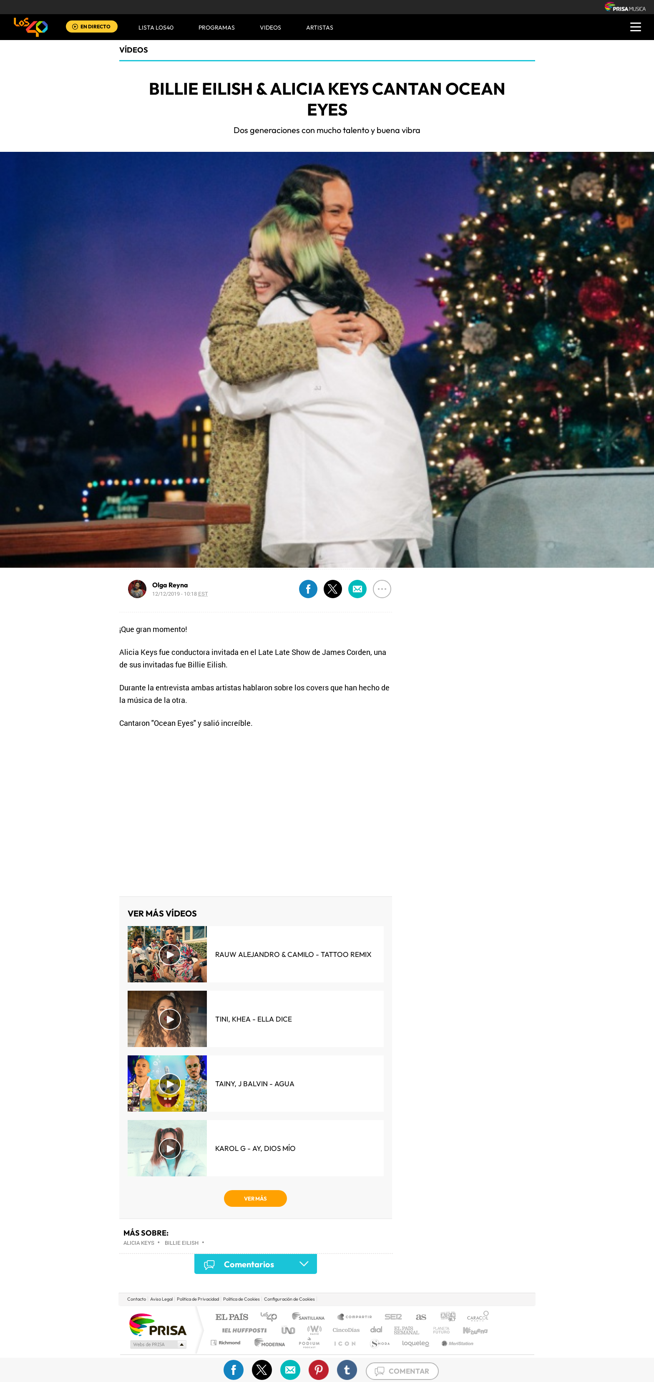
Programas (217, 27)
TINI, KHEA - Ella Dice (253, 1018)
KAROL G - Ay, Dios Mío (255, 1148)
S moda (379, 1342)
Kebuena (468, 1330)
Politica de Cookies (241, 1299)
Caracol (475, 1317)
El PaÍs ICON (344, 1342)
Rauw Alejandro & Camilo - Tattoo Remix (293, 954)
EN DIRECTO (95, 26)
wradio (313, 1330)
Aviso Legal (161, 1299)
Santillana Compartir (355, 1317)
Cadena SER (390, 1317)
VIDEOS (270, 27)
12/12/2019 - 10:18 (180, 593)
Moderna (267, 1342)
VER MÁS (255, 1198)
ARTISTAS (319, 27)
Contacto (136, 1299)
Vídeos (133, 50)
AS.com (417, 1317)
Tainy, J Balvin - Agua (254, 1083)
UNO (289, 1330)
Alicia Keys (138, 1242)
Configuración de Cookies (289, 1299)
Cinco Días (345, 1330)
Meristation (456, 1342)
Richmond (226, 1342)
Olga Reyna (170, 585)
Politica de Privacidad (198, 1299)
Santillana (311, 1317)
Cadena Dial (376, 1330)
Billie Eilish (182, 1242)
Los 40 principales (271, 1317)
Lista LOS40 (156, 27)
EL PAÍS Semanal (407, 1330)
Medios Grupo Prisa (157, 1344)
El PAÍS (232, 1317)
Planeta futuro (438, 1330)
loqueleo (416, 1342)
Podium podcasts (308, 1342)
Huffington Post (243, 1330)
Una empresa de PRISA (158, 1324)
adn (444, 1317)
